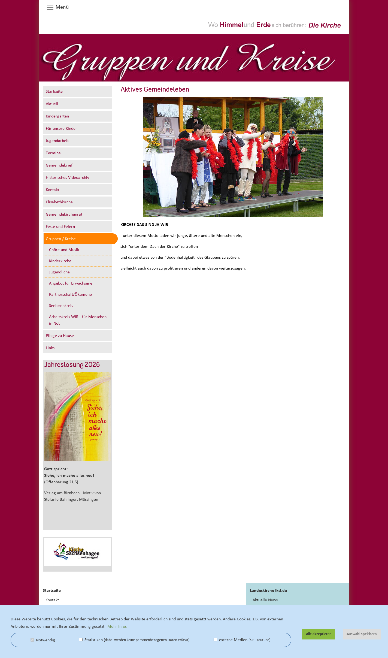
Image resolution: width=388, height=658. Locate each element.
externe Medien (242, 640)
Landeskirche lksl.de (268, 590)
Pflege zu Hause (60, 335)
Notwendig (43, 640)
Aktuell (52, 104)
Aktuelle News (265, 600)
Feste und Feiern (60, 226)
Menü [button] (57, 7)
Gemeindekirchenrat (64, 214)
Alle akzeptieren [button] (319, 634)
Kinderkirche (60, 261)
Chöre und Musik (64, 249)
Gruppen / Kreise (61, 239)
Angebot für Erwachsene (70, 283)
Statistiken (134, 640)
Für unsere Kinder (61, 128)
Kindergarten (57, 116)
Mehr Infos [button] (117, 626)
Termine (53, 153)
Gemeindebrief (59, 165)
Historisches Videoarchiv (67, 177)
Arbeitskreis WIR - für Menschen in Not (78, 320)
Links (50, 348)
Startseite (54, 91)
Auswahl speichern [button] (362, 634)
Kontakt (52, 190)
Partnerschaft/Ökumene (70, 294)
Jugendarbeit (57, 140)
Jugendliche (59, 272)
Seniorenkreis (61, 305)
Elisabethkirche (59, 202)
